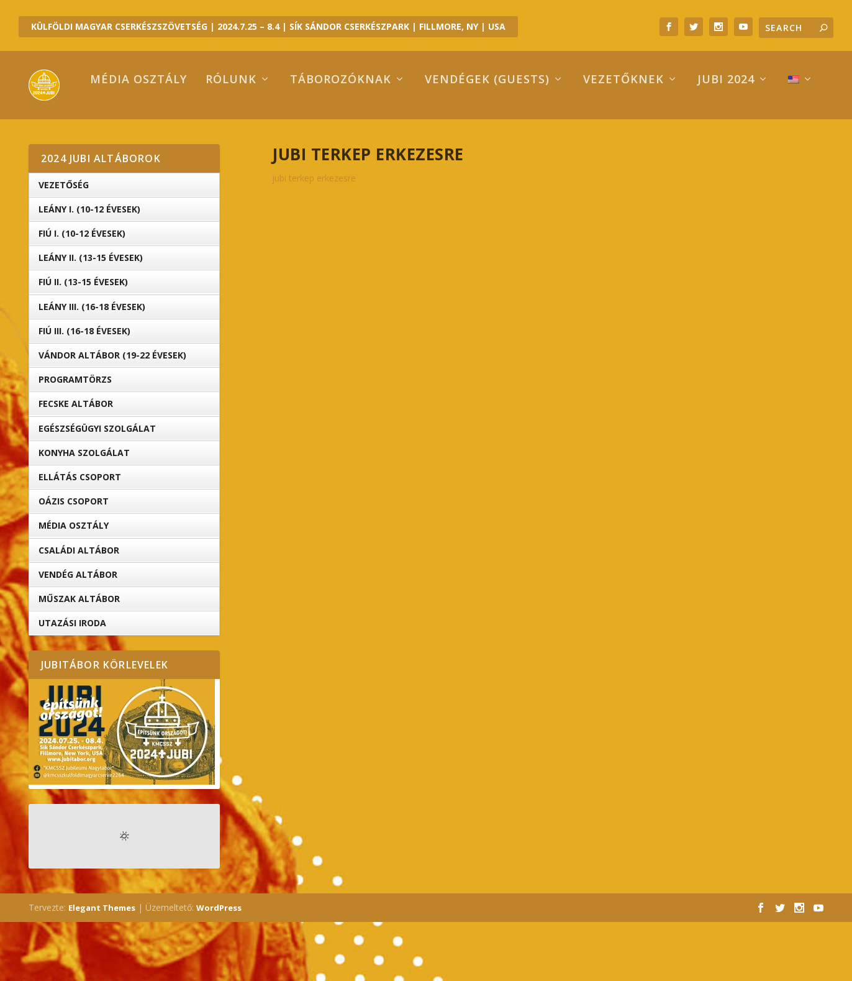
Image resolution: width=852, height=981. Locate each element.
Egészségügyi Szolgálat (97, 487)
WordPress (219, 966)
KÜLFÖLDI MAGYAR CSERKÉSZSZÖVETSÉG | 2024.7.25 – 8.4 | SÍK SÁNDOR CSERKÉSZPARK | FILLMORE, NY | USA (268, 26)
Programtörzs (75, 438)
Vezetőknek (571, 139)
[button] (122, 791)
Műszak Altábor (79, 658)
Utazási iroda (72, 682)
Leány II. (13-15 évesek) (91, 316)
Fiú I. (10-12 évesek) (82, 292)
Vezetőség (64, 244)
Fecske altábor (76, 462)
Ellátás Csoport (80, 536)
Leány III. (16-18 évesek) (92, 366)
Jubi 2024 (673, 139)
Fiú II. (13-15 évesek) (83, 341)
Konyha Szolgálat (84, 512)
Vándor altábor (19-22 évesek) (112, 414)
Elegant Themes (101, 966)
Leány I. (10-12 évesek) (89, 268)
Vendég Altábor (78, 633)
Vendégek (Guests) (435, 139)
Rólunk (178, 139)
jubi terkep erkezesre (314, 237)
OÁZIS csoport (74, 560)
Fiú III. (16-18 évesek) (84, 390)
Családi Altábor (79, 608)
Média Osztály (74, 584)
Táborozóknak (288, 139)
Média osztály (86, 139)
